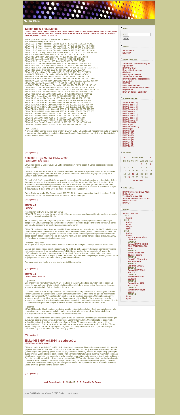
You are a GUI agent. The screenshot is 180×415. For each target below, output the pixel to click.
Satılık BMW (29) (130, 102)
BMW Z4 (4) (128, 144)
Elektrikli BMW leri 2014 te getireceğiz (50, 340)
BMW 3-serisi (68, 31)
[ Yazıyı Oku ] (31, 153)
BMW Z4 (126, 203)
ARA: (124, 28)
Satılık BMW (31, 31)
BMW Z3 (37, 35)
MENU (124, 46)
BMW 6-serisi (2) (130, 116)
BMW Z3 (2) (128, 142)
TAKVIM (125, 153)
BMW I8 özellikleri (131, 85)
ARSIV (124, 209)
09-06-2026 (138, 180)
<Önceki (57, 382)
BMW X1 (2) (128, 133)
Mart (128, 229)
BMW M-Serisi (68, 33)
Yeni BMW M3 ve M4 (132, 77)
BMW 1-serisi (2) (130, 105)
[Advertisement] (11, 55)
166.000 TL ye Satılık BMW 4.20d (46, 158)
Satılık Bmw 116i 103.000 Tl (136, 284)
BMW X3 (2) (128, 135)
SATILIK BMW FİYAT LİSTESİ (136, 198)
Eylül (128, 224)
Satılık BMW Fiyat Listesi (41, 28)
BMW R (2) (127, 129)
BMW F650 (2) (129, 122)
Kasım (129, 235)
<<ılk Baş (48, 382)
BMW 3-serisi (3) (130, 109)
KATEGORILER (129, 98)
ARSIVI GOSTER (130, 213)
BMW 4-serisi (80, 31)
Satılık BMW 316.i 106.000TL (136, 271)
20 (133, 174)
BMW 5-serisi (93, 31)
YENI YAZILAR (128, 59)
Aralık (129, 218)
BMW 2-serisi (55, 31)
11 (125, 171)
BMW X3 (103, 33)
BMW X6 (28, 35)
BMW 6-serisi (105, 31)
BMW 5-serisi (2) (130, 113)
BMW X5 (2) (128, 137)
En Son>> (96, 382)
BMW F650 (49, 33)
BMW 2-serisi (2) (130, 107)
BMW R (79, 33)
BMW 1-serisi (43, 31)
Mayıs (129, 226)
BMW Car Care (129, 68)
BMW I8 (126, 83)
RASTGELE (127, 188)
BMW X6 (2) (128, 140)
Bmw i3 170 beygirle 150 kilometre (137, 260)
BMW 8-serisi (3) (130, 120)
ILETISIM (126, 53)
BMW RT (86, 33)
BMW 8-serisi (38, 33)
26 (129, 177)
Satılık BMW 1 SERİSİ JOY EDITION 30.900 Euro (138, 246)
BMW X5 (111, 33)
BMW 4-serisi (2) (130, 111)
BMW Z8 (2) (128, 146)
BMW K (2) (127, 124)
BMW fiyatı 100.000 (131, 74)
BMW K (58, 33)
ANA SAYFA (128, 51)
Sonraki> (87, 382)
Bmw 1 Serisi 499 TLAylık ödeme (136, 254)
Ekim (128, 296)
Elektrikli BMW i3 (136, 266)
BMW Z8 (53, 35)
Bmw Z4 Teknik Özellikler (134, 92)
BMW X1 (95, 33)
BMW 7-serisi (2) (130, 118)
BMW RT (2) (128, 131)
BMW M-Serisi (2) (130, 126)
